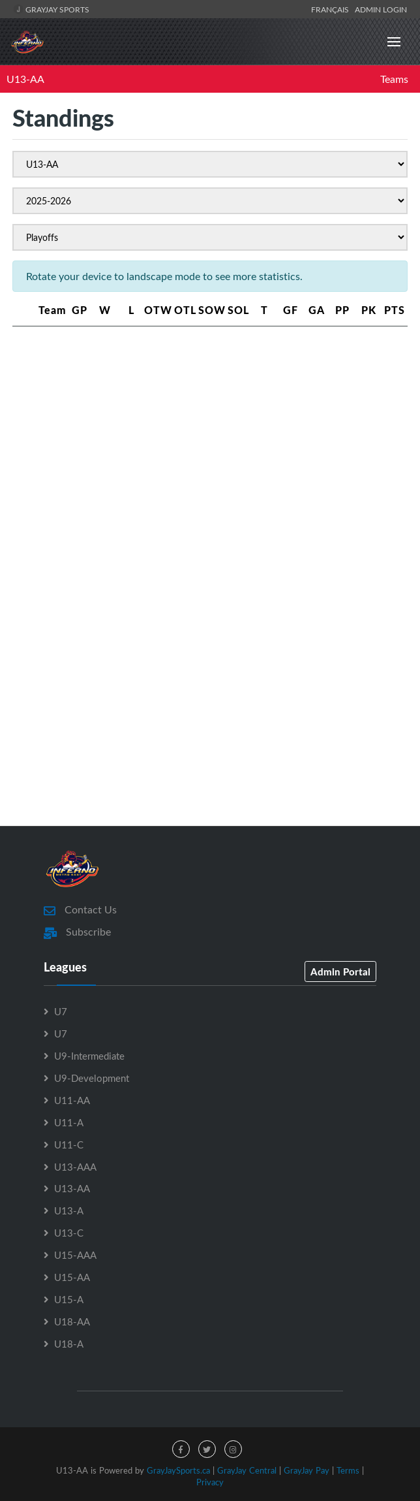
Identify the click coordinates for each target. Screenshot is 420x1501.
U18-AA (72, 1321)
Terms (348, 1470)
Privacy (210, 1482)
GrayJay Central (247, 1470)
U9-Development (91, 1077)
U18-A (68, 1343)
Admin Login (381, 9)
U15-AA (72, 1277)
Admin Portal (340, 971)
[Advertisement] (210, 438)
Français (332, 9)
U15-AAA (75, 1254)
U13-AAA (75, 1166)
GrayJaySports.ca (178, 1470)
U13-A (68, 1210)
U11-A (68, 1122)
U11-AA (72, 1100)
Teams (394, 79)
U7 (60, 1011)
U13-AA (25, 79)
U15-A (68, 1299)
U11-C (68, 1144)
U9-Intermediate (89, 1055)
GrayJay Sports (51, 9)
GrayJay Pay (306, 1470)
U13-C (68, 1232)
